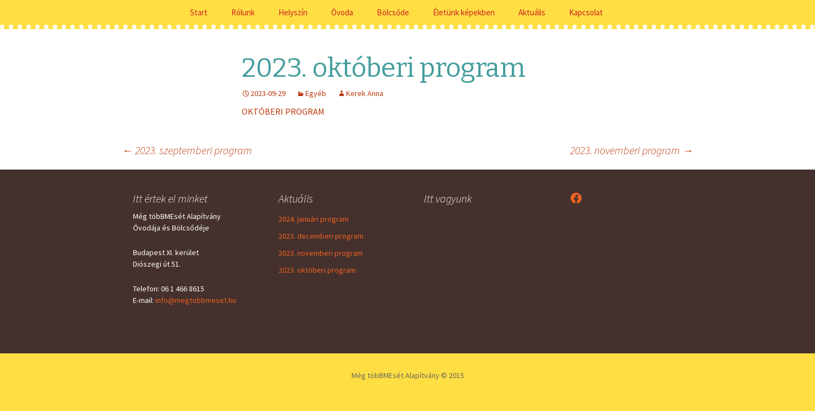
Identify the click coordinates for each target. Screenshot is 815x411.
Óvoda (342, 12)
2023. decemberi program (321, 236)
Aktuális (531, 12)
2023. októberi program (317, 270)
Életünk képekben (464, 12)
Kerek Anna (364, 93)
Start (199, 12)
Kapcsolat (586, 12)
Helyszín (293, 12)
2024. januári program (313, 219)
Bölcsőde (393, 12)
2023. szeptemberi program (187, 150)
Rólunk (243, 12)
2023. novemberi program (631, 150)
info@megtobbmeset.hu (195, 300)
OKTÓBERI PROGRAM (283, 111)
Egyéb (315, 93)
